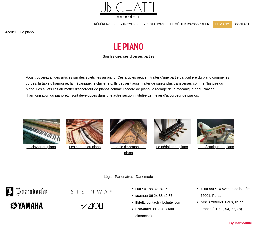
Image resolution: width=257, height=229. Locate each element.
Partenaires (124, 177)
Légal (108, 177)
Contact (242, 24)
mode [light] (148, 177)
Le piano (222, 24)
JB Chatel (128, 8)
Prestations (154, 24)
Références (104, 24)
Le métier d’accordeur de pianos (173, 95)
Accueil (10, 32)
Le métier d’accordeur (189, 24)
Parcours (129, 24)
